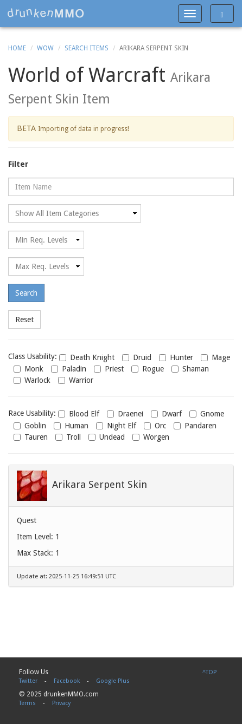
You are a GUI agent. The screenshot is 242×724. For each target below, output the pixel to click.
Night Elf (116, 425)
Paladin (68, 368)
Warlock (32, 380)
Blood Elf (78, 413)
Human (71, 425)
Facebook (67, 680)
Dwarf (166, 413)
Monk (28, 368)
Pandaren (195, 425)
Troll (68, 437)
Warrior (75, 380)
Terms (27, 703)
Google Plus (113, 680)
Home (17, 48)
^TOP (209, 672)
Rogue (147, 368)
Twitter (28, 680)
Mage (215, 357)
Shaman (190, 368)
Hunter (176, 357)
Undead (106, 437)
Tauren (31, 437)
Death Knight (86, 357)
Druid (136, 357)
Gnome (206, 413)
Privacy (61, 703)
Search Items (87, 48)
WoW (45, 48)
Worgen (150, 437)
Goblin (30, 425)
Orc (155, 425)
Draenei (125, 413)
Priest (109, 368)
